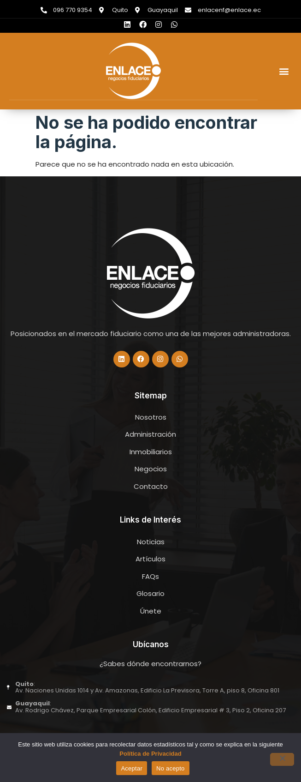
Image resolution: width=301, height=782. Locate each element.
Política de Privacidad (150, 753)
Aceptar (131, 768)
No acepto (170, 768)
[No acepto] (282, 759)
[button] (284, 71)
